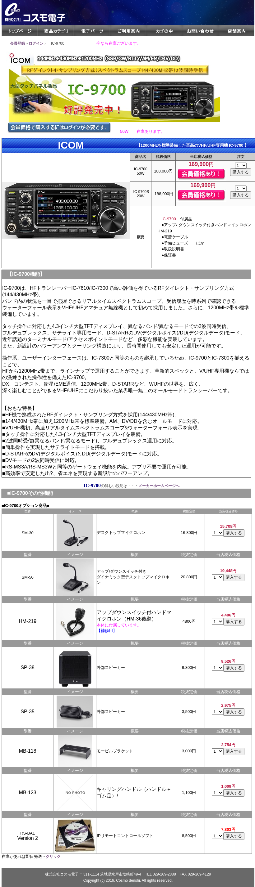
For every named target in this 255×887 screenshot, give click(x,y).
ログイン (36, 43)
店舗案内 (236, 30)
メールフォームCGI (200, 30)
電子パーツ (92, 30)
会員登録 (17, 43)
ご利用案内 (128, 30)
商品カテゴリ (56, 30)
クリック (53, 856)
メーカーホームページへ (158, 486)
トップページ (20, 30)
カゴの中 (164, 30)
